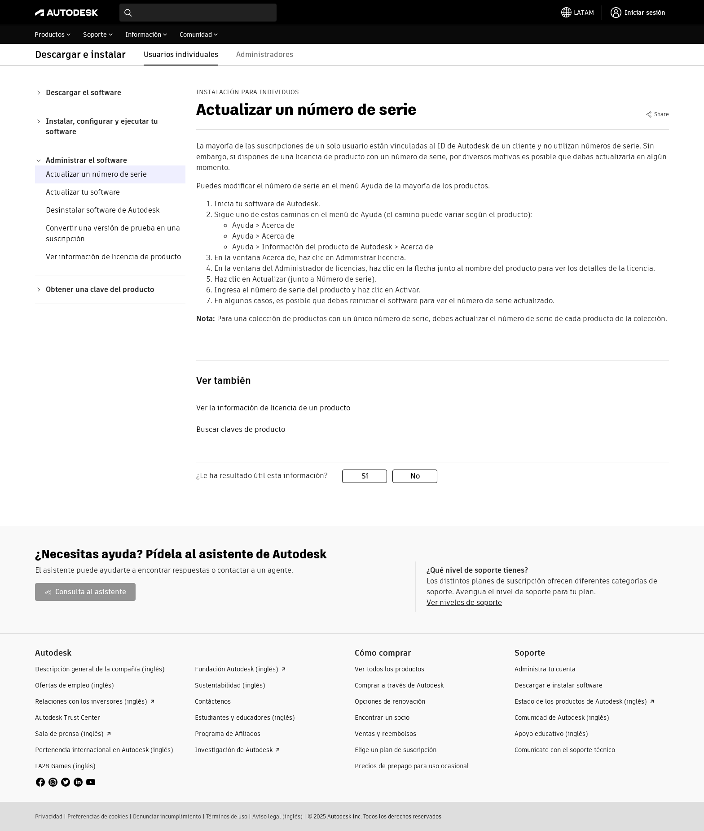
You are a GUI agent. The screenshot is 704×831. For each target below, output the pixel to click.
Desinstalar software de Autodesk (103, 210)
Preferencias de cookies (97, 816)
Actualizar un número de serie (96, 174)
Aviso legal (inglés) (277, 816)
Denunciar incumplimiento (167, 816)
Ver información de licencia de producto (113, 257)
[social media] (65, 782)
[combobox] (198, 13)
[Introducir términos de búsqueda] (198, 13)
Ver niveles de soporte (464, 602)
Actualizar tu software (83, 192)
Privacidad (48, 816)
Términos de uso (226, 816)
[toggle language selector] (577, 12)
